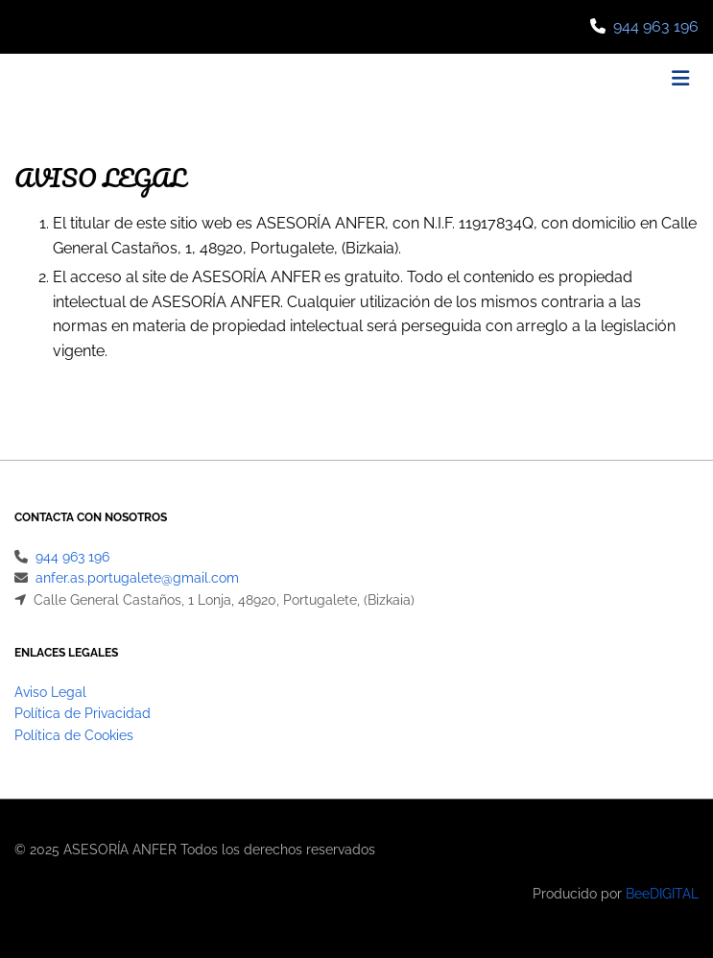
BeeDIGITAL (662, 893)
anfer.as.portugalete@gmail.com (137, 578)
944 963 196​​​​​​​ (656, 26)
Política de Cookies (73, 735)
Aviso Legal (50, 692)
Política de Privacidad (82, 713)
